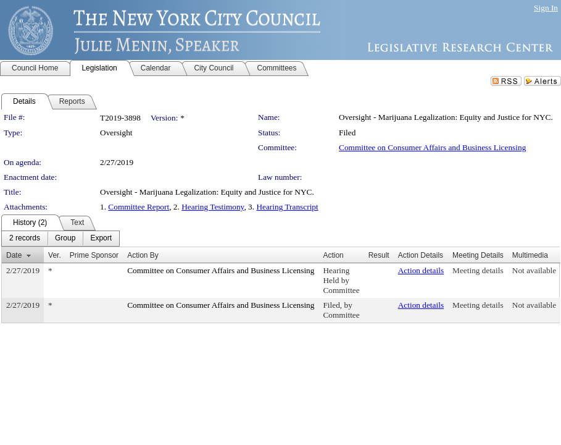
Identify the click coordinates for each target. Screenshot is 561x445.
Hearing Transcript (287, 206)
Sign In (546, 7)
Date (14, 255)
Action (333, 255)
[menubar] (60, 239)
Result (378, 255)
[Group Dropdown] (65, 238)
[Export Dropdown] (101, 238)
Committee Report (138, 206)
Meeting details (478, 270)
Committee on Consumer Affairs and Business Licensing (432, 147)
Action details (421, 270)
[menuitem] (25, 238)
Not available (534, 270)
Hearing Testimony (212, 206)
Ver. (54, 255)
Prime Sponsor (94, 255)
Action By (143, 255)
